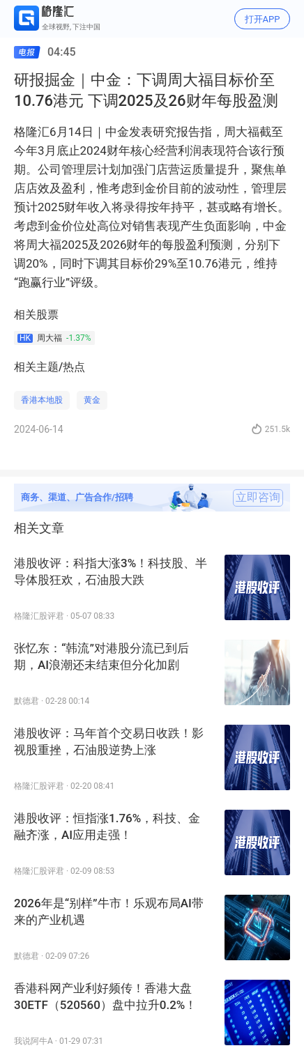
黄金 (92, 400)
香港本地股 (42, 400)
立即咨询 (258, 497)
